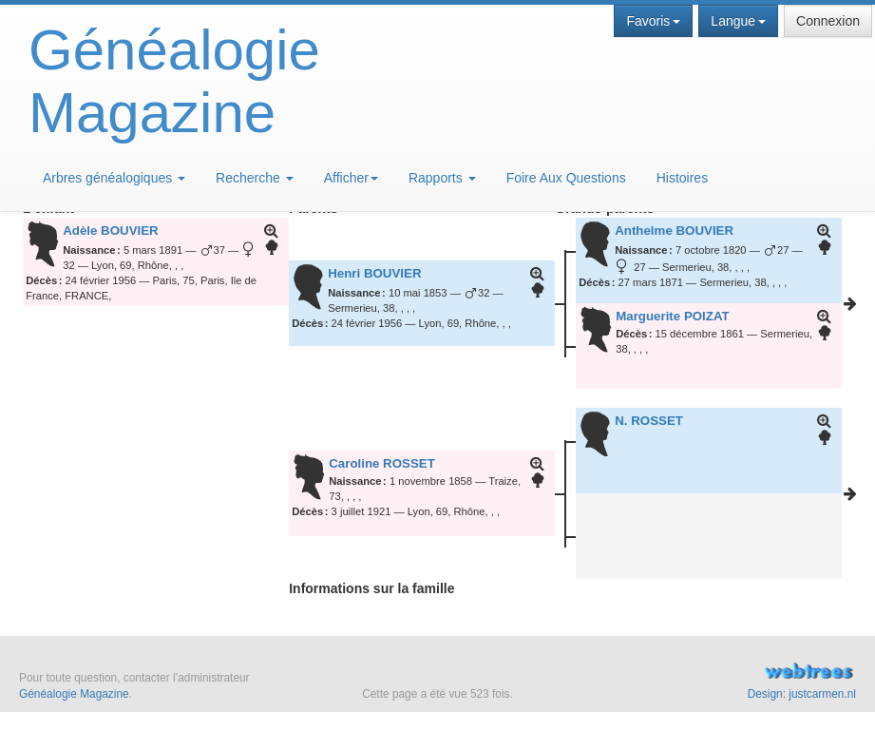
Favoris (653, 21)
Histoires (682, 177)
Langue (738, 21)
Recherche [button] (255, 177)
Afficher (351, 177)
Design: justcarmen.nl (802, 694)
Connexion (828, 21)
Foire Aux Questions (566, 177)
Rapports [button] (442, 177)
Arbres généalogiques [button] (114, 177)
